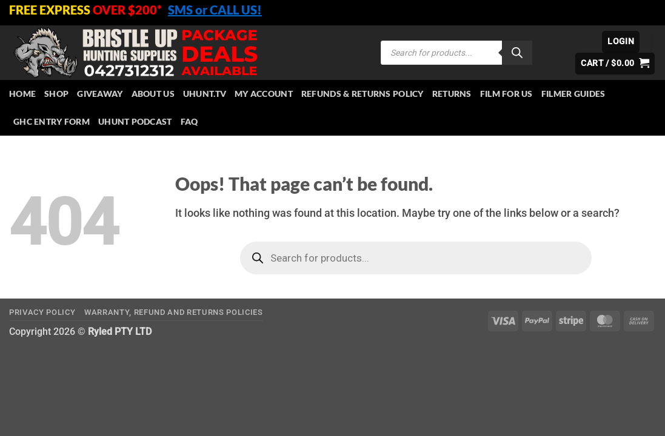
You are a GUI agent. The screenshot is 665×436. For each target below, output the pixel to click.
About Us (153, 93)
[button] (621, 42)
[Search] (517, 53)
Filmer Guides (573, 93)
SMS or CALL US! (215, 9)
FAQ (189, 121)
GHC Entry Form (51, 121)
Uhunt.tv (204, 93)
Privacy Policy (42, 312)
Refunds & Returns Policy (362, 93)
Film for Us (506, 93)
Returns (452, 93)
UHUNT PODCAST (135, 121)
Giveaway (99, 93)
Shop (56, 93)
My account (264, 93)
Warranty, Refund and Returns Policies (173, 312)
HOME (22, 93)
